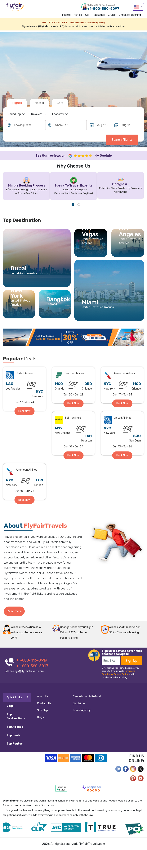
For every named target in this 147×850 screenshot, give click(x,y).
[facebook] (118, 769)
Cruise (112, 14)
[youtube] (140, 778)
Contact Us (44, 703)
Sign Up (131, 660)
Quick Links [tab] (14, 697)
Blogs (40, 717)
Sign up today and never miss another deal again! (122, 652)
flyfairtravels (15, 8)
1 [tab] (73, 204)
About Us (42, 696)
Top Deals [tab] (13, 735)
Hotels (78, 14)
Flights (66, 14)
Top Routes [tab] (15, 743)
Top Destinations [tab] (16, 716)
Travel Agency (82, 710)
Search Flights (122, 139)
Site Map (42, 710)
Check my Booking (130, 14)
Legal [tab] (10, 706)
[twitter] (140, 769)
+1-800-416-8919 (31, 660)
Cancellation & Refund (87, 696)
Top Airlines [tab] (15, 726)
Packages (99, 14)
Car (87, 14)
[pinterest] (133, 778)
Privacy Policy (121, 674)
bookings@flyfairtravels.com (24, 671)
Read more (14, 611)
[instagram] (133, 769)
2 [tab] (78, 204)
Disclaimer (79, 703)
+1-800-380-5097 (103, 7)
